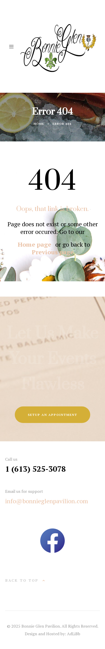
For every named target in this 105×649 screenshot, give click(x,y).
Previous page (53, 252)
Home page (34, 244)
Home (39, 124)
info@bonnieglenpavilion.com (46, 501)
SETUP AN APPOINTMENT (52, 415)
